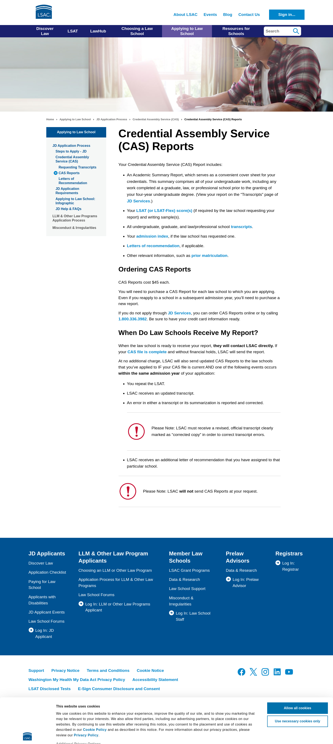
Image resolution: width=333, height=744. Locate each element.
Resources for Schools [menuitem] (236, 31)
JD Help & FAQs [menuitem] (69, 209)
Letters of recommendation (153, 246)
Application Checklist (47, 572)
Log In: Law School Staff (193, 616)
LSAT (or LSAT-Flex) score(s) (164, 210)
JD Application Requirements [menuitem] (67, 191)
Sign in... (286, 14)
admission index (152, 236)
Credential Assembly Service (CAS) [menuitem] (72, 159)
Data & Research (184, 579)
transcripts (241, 226)
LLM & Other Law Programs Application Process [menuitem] (74, 218)
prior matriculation (210, 255)
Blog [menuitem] (227, 14)
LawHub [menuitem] (98, 31)
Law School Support (187, 588)
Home (50, 119)
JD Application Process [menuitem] (71, 145)
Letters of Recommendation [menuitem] (73, 181)
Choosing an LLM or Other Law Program (115, 570)
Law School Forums (46, 621)
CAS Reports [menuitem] (69, 173)
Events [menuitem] (210, 14)
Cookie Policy (95, 685)
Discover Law (40, 563)
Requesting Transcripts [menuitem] (77, 167)
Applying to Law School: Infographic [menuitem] (75, 201)
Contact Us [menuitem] (249, 14)
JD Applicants (46, 553)
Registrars (289, 553)
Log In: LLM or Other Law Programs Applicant (117, 607)
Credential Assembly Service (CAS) (156, 119)
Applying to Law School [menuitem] (187, 31)
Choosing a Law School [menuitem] (137, 31)
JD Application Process (111, 119)
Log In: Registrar (290, 566)
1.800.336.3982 (133, 319)
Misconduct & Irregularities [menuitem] (74, 228)
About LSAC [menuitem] (186, 14)
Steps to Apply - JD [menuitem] (71, 151)
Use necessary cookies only (297, 676)
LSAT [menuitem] (73, 31)
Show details (66, 735)
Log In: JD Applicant (44, 633)
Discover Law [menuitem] (45, 31)
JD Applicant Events (46, 612)
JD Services (138, 201)
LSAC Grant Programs (189, 570)
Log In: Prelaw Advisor (246, 582)
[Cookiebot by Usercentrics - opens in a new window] (27, 735)
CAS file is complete (146, 352)
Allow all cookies (297, 663)
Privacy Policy (86, 690)
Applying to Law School (75, 119)
